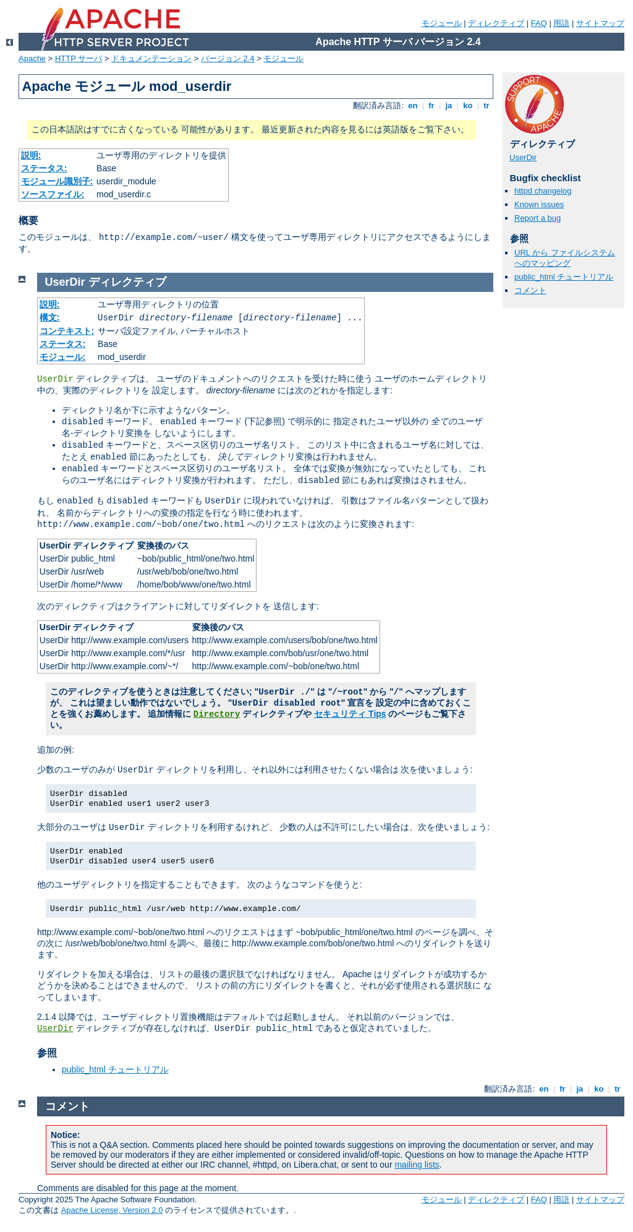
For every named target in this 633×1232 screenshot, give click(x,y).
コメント (530, 290)
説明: (31, 155)
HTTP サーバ (78, 58)
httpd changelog (543, 190)
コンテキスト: (67, 331)
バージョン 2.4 (228, 58)
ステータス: (44, 168)
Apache (32, 58)
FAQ (539, 23)
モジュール (442, 23)
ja (448, 105)
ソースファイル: (53, 194)
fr (432, 105)
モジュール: (63, 357)
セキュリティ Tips (350, 714)
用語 (561, 23)
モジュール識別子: (57, 181)
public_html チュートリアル (563, 276)
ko (468, 105)
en (413, 105)
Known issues (539, 204)
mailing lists (416, 1165)
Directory (216, 714)
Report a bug (537, 218)
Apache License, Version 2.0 (112, 1210)
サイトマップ (600, 23)
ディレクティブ (496, 23)
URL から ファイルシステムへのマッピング (564, 258)
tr (487, 105)
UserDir (523, 157)
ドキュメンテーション (151, 58)
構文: (50, 317)
